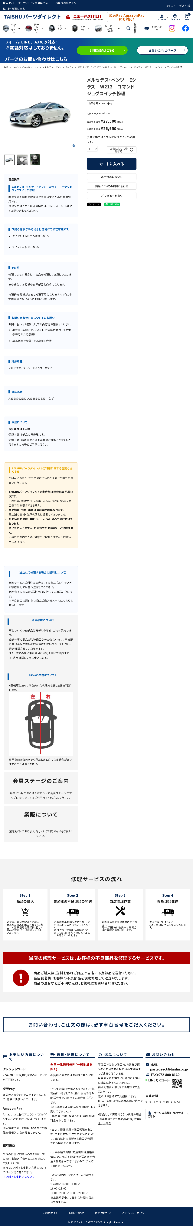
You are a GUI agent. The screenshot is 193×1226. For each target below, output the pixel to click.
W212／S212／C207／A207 (93, 67)
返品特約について (112, 177)
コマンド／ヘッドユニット (25, 67)
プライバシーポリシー (134, 1213)
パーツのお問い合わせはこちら (166, 1114)
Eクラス (70, 67)
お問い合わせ (76, 1213)
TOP (6, 67)
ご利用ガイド (42, 798)
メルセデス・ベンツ (52, 67)
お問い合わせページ (162, 50)
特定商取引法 (103, 1213)
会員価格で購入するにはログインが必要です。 (111, 139)
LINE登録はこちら (102, 50)
